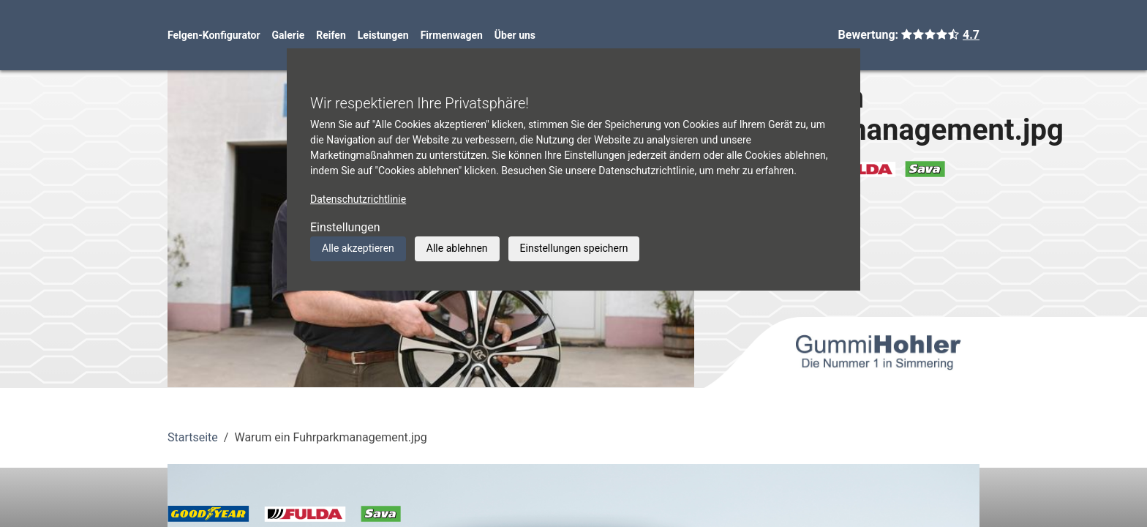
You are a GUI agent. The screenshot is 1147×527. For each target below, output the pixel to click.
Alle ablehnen (457, 248)
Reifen (331, 35)
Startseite (193, 437)
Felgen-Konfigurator (214, 35)
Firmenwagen (452, 35)
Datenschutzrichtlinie (358, 199)
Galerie (288, 35)
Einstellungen (345, 227)
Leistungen (383, 35)
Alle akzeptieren (358, 248)
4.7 (971, 35)
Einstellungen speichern (574, 248)
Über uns (514, 35)
